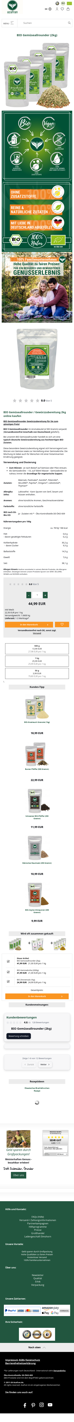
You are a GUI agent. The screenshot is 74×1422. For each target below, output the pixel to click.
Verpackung (37, 1284)
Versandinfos (59, 1370)
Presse (37, 1229)
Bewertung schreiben (19, 1036)
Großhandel (37, 1233)
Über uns (18, 1175)
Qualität (37, 1278)
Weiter (45, 1064)
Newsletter (38, 1275)
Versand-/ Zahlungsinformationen (37, 1220)
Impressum (11, 1360)
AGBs (22, 1360)
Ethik (37, 1281)
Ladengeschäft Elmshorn (37, 1236)
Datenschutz (32, 1360)
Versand (37, 633)
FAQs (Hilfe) (38, 1216)
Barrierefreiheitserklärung (20, 1363)
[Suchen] (47, 23)
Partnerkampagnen (37, 1223)
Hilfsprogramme (38, 1226)
